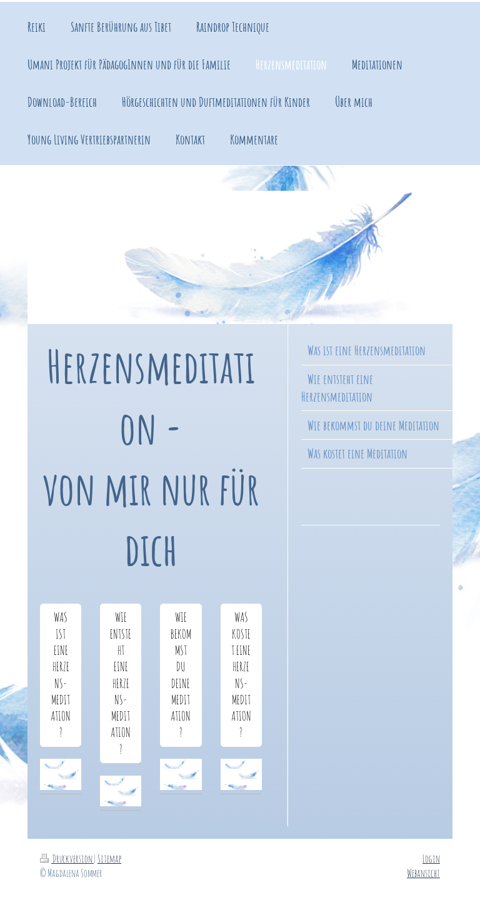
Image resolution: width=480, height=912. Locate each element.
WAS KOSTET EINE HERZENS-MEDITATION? (241, 674)
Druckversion (67, 858)
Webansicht (423, 872)
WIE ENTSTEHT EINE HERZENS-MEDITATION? (120, 683)
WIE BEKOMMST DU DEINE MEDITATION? (181, 674)
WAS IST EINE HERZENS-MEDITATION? (61, 674)
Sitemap (109, 858)
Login (431, 858)
